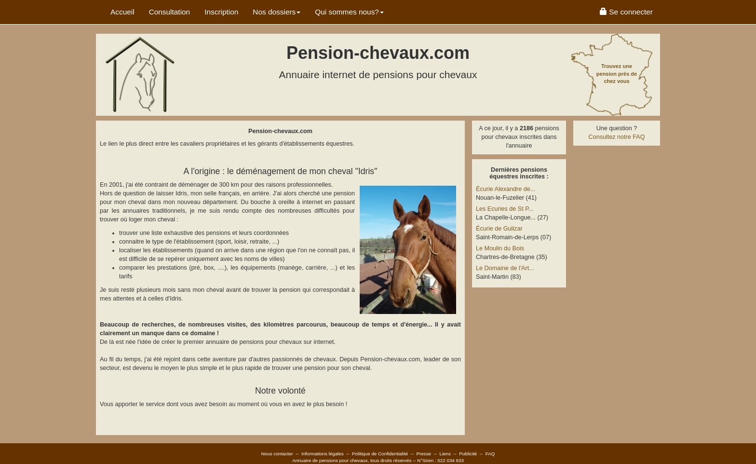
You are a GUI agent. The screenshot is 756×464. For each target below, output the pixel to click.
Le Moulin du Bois (500, 248)
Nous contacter (277, 453)
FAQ (490, 453)
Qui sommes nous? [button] (349, 12)
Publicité (468, 453)
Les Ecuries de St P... (504, 208)
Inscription (221, 12)
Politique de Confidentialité (380, 453)
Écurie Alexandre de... (505, 189)
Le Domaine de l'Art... (505, 268)
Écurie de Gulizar (499, 228)
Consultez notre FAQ (617, 137)
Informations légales (322, 453)
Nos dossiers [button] (276, 12)
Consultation (169, 12)
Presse (424, 453)
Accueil (122, 12)
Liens (444, 453)
